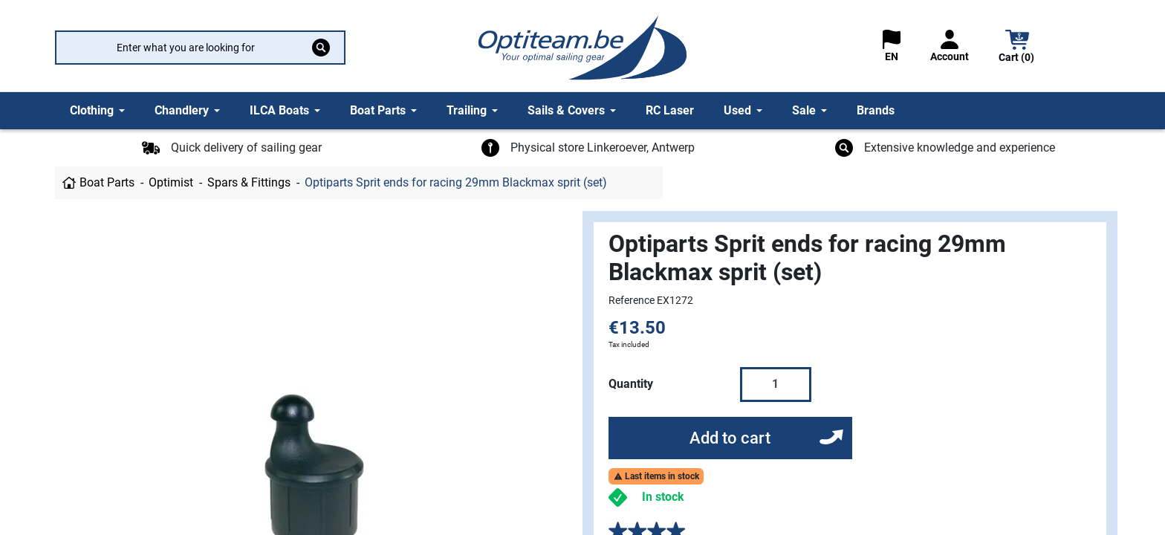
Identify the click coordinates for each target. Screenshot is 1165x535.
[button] (1017, 48)
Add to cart (729, 438)
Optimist (171, 182)
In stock (663, 497)
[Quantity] (775, 384)
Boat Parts (106, 182)
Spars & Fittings (249, 182)
